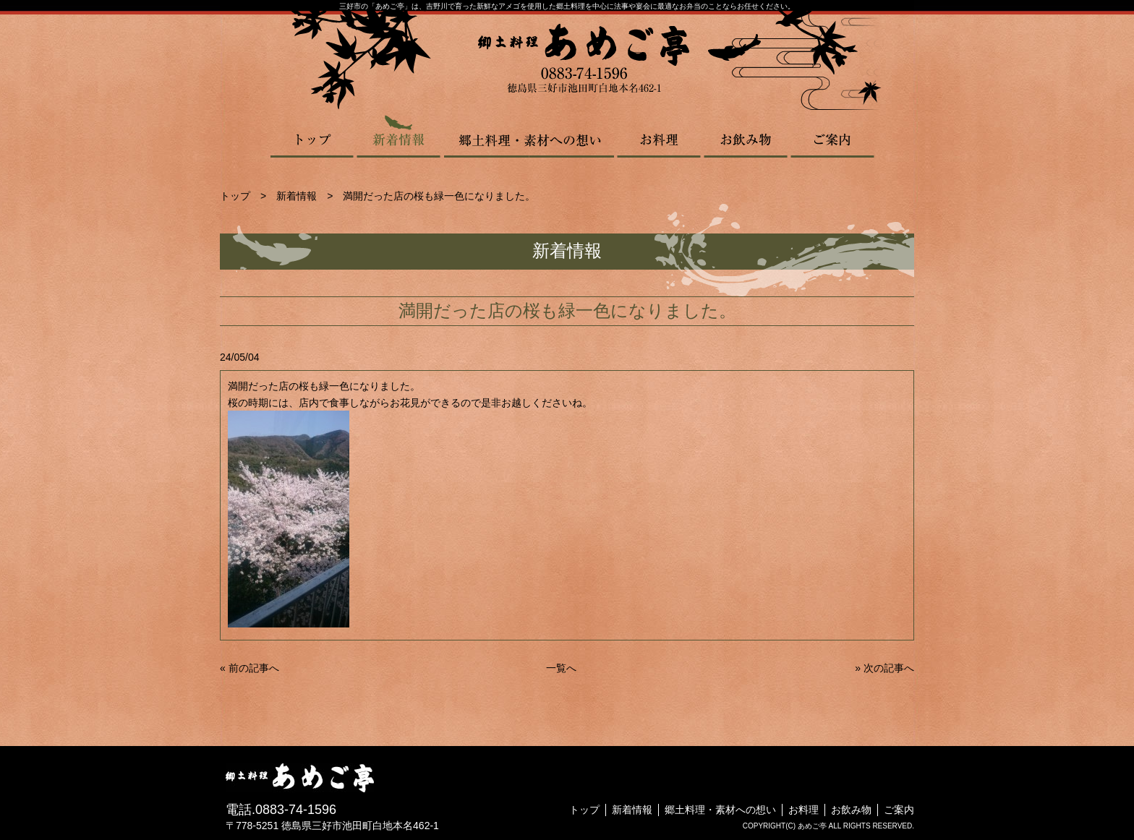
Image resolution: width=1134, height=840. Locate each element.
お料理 (658, 136)
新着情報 (398, 136)
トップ (312, 136)
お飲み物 (745, 136)
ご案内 (832, 136)
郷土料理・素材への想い (528, 136)
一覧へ (561, 668)
